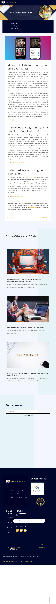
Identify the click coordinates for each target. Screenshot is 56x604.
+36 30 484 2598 (15, 494)
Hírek (16, 28)
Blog (12, 28)
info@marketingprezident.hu (18, 491)
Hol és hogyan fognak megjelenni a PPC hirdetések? (26, 327)
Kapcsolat (9, 522)
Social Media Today (18, 196)
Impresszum (42, 547)
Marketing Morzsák (18, 162)
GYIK (7, 532)
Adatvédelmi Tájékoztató (14, 547)
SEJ (13, 120)
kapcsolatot (33, 207)
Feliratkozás (28, 415)
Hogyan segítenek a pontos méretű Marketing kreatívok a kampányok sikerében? (24, 280)
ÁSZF (42, 545)
